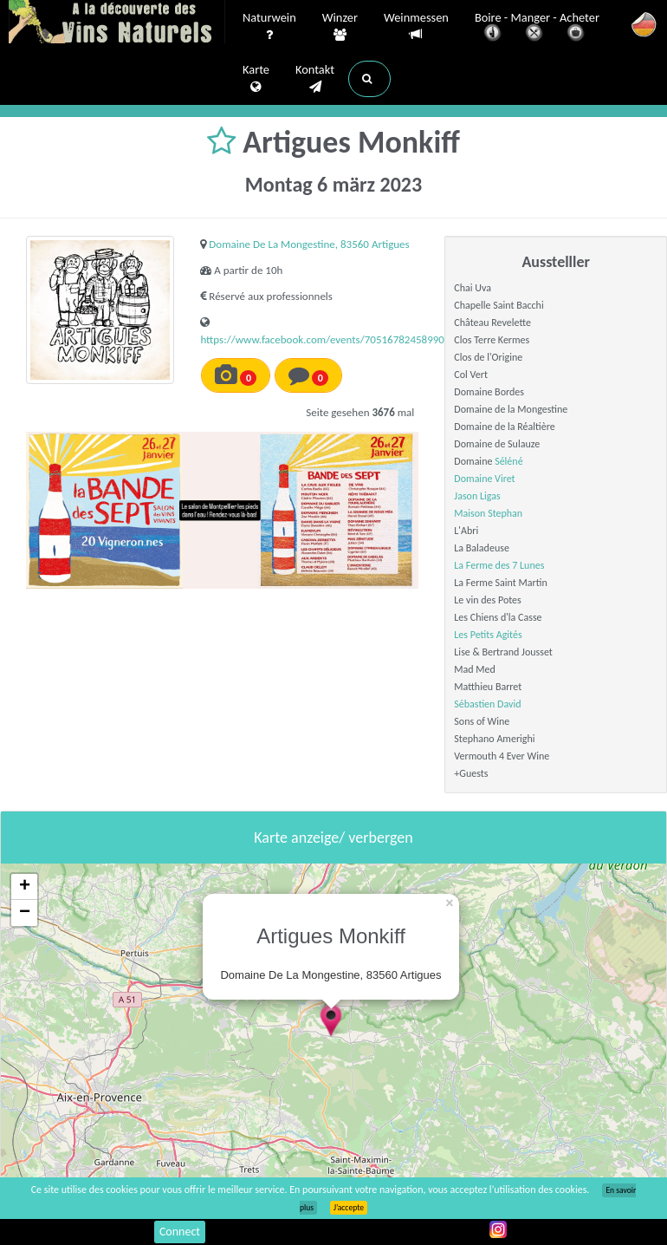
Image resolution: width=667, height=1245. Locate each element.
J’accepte (349, 1208)
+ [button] (24, 887)
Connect (179, 1231)
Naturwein (269, 26)
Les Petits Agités (487, 635)
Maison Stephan (488, 513)
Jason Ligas (477, 496)
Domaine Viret (484, 479)
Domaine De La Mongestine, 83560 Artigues (309, 244)
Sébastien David (487, 704)
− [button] (24, 913)
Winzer (340, 26)
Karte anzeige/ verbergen (333, 837)
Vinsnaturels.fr (117, 23)
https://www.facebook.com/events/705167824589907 (325, 339)
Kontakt (314, 79)
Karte (256, 79)
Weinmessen (416, 26)
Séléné (508, 461)
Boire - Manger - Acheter (537, 28)
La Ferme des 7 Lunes (499, 565)
